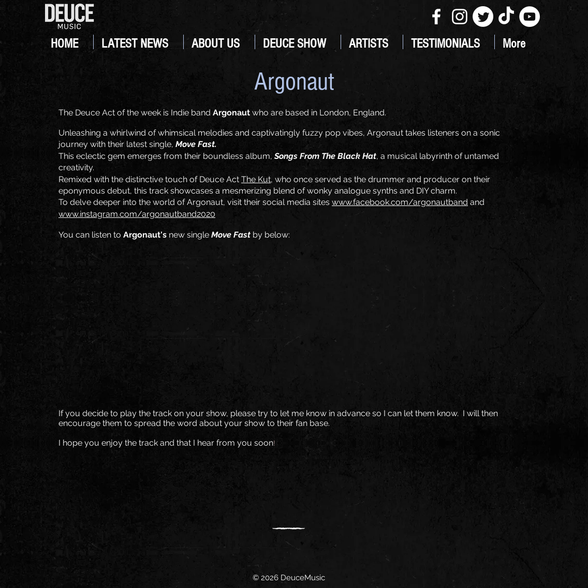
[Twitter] (483, 16)
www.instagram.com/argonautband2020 (136, 214)
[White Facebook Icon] (436, 16)
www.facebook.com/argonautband (400, 202)
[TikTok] (506, 16)
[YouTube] (529, 16)
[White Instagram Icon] (459, 16)
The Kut (256, 179)
